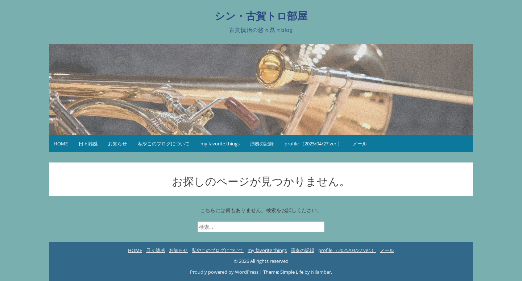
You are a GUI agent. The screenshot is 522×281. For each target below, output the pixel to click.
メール (360, 143)
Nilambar (321, 272)
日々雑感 (88, 143)
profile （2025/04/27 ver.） (313, 143)
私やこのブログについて (164, 143)
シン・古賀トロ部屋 (261, 16)
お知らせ (117, 143)
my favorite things (220, 143)
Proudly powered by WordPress (225, 272)
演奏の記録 (262, 143)
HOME (61, 143)
